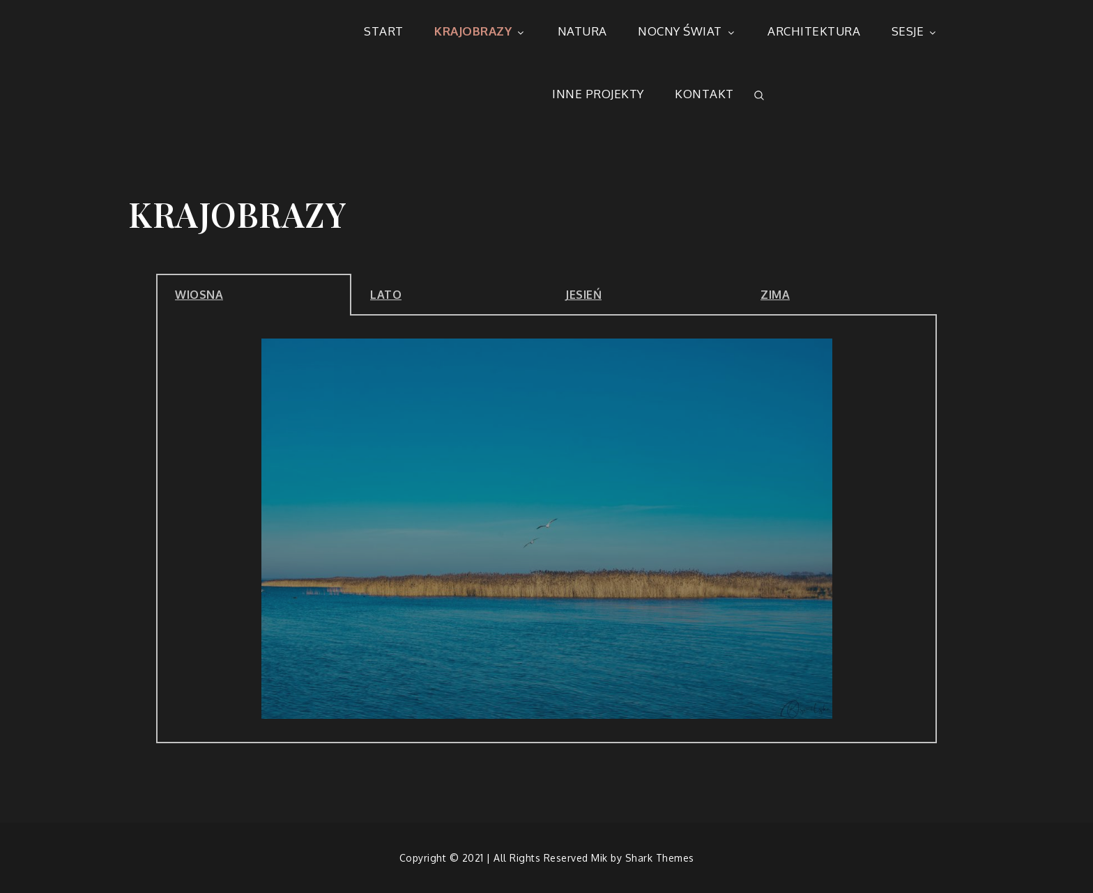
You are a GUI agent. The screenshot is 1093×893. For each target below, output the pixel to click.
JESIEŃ (583, 295)
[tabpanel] (546, 529)
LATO (386, 295)
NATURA (582, 31)
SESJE (915, 31)
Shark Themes (659, 858)
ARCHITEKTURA (813, 31)
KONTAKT (704, 93)
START (384, 31)
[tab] (253, 295)
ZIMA (775, 295)
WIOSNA (199, 295)
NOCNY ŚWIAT (687, 31)
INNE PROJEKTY (598, 93)
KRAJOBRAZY (480, 31)
